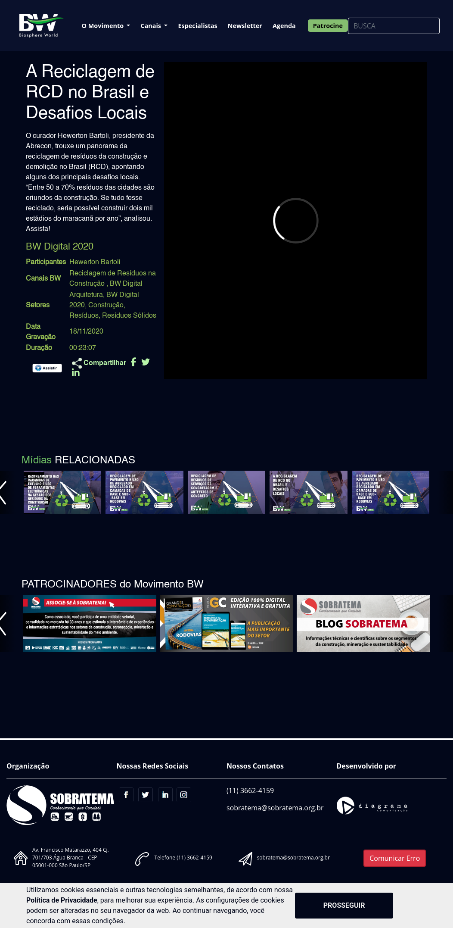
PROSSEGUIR (344, 905)
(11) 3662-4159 (250, 790)
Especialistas (197, 26)
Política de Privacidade (61, 900)
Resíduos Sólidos (129, 315)
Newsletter (245, 26)
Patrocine (328, 26)
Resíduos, (84, 315)
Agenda (284, 26)
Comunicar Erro (394, 858)
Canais (151, 26)
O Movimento (103, 26)
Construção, (106, 305)
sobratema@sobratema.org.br (275, 807)
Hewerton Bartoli (95, 262)
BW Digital (126, 284)
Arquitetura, (87, 295)
